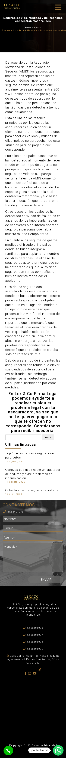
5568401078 (35, 641)
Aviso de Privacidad (44, 745)
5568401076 (16, 511)
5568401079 (35, 648)
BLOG (36, 28)
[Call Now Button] (8, 750)
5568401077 (35, 634)
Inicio (28, 28)
